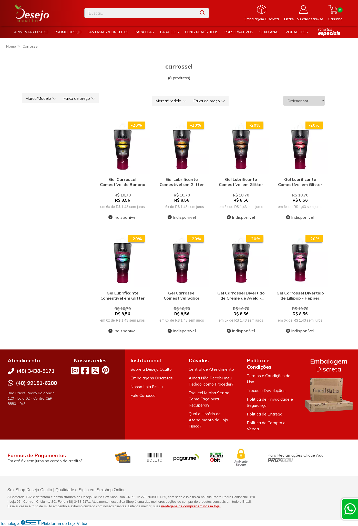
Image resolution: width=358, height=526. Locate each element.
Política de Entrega (264, 414)
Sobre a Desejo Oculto (151, 369)
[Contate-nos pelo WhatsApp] (350, 509)
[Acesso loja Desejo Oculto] (303, 13)
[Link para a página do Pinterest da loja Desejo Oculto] (105, 370)
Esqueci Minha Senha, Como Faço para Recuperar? (209, 399)
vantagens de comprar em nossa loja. (191, 506)
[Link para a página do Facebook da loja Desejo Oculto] (85, 370)
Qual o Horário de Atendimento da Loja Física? (208, 420)
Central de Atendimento (211, 369)
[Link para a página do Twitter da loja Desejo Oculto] (95, 370)
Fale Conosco (143, 395)
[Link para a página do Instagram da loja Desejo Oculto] (75, 370)
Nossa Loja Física (146, 386)
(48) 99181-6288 (36, 383)
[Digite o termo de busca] (140, 13)
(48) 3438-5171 (36, 371)
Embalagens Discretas (151, 377)
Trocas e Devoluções (266, 390)
